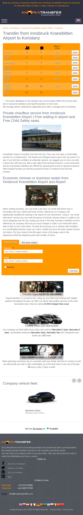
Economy (7, 52)
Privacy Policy (55, 510)
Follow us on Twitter (15, 468)
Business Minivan (7, 73)
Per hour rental (29, 242)
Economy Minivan (7, 68)
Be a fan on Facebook (16, 464)
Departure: (9, 248)
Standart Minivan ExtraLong (8, 86)
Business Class (7, 58)
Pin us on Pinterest (15, 473)
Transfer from (10, 242)
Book (75, 52)
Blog (9, 477)
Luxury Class (9, 63)
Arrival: (7, 258)
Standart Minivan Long (7, 79)
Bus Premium (7, 92)
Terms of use (68, 510)
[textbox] (23, 251)
